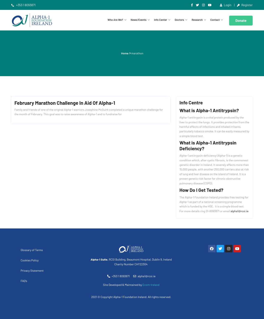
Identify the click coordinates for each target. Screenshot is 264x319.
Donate (240, 20)
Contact (215, 19)
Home (124, 53)
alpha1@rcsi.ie (240, 211)
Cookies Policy (30, 260)
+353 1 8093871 (23, 5)
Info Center (160, 19)
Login (225, 5)
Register (245, 5)
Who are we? (115, 19)
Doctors (179, 19)
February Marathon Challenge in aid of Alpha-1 (64, 103)
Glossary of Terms (32, 250)
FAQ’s (24, 281)
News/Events (138, 19)
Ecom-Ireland (151, 284)
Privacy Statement (32, 270)
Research (197, 19)
